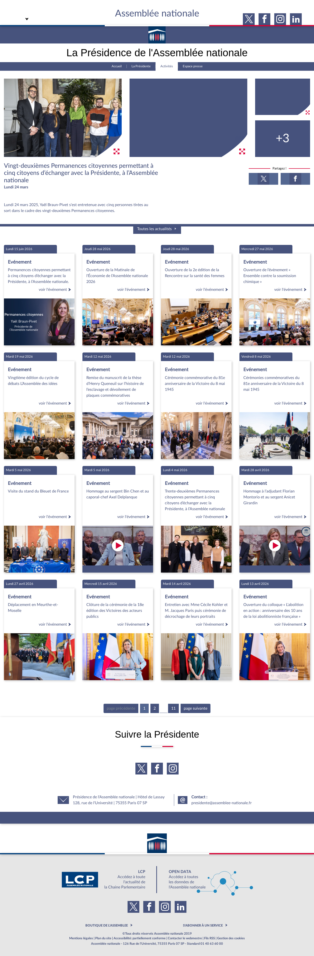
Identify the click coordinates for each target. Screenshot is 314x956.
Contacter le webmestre (185, 938)
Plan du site (103, 938)
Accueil (117, 66)
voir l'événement (56, 290)
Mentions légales (81, 938)
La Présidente (141, 66)
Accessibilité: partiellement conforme (140, 938)
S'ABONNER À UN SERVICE (203, 925)
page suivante (195, 708)
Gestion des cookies (231, 938)
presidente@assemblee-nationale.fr (221, 803)
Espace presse (193, 66)
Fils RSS (209, 938)
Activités (166, 66)
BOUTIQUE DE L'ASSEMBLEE (106, 925)
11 (173, 708)
